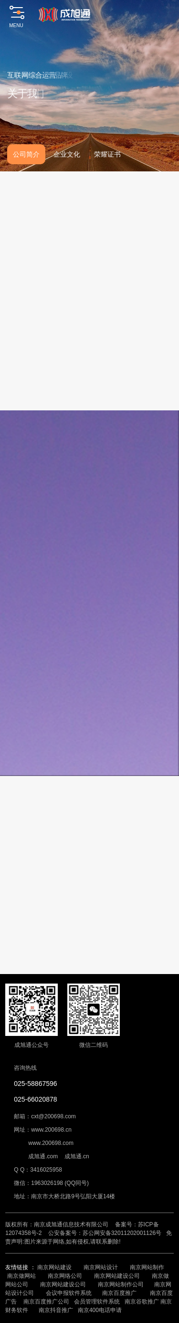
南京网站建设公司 (117, 1276)
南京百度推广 (119, 1293)
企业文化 (66, 154)
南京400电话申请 (100, 1310)
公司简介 (26, 154)
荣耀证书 (107, 154)
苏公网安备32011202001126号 (122, 1233)
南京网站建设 (54, 1267)
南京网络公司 (65, 1276)
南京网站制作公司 (121, 1284)
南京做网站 (21, 1276)
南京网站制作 (147, 1267)
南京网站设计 (101, 1267)
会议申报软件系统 (69, 1293)
